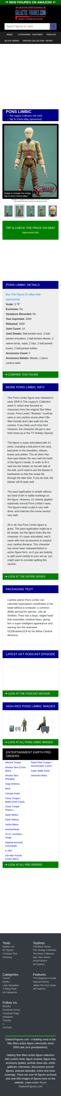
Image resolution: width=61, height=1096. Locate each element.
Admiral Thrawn (13, 762)
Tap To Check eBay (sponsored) (25, 119)
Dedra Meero (12, 824)
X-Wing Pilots (10, 988)
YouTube (7, 1027)
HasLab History (41, 981)
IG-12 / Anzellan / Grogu (14, 836)
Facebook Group (11, 1009)
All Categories (10, 992)
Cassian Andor (12, 793)
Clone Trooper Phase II (12, 808)
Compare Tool (10, 953)
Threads (7, 1020)
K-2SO (8, 850)
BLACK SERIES (12, 41)
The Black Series (42, 946)
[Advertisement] (30, 75)
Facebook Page (11, 1013)
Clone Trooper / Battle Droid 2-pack (15, 800)
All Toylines (39, 964)
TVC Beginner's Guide (44, 978)
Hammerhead (12, 829)
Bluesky (7, 1006)
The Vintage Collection (45, 950)
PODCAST (51, 34)
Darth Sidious (12, 819)
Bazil (7, 788)
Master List (8, 946)
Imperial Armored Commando (14, 844)
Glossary (7, 957)
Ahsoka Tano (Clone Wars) (15, 769)
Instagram (8, 1017)
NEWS (10, 34)
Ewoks (6, 981)
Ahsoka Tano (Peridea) (11, 777)
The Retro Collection (43, 953)
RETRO (49, 41)
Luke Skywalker (11, 985)
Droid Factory (40, 960)
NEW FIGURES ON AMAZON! (31, 2)
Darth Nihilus (11, 815)
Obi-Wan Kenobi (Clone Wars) (13, 857)
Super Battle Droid (40, 770)
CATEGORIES (24, 34)
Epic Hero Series (42, 957)
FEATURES (37, 34)
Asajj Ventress (12, 784)
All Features (39, 988)
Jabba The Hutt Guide (44, 985)
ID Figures (8, 950)
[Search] (53, 26)
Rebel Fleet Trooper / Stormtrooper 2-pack (41, 764)
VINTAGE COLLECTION (31, 41)
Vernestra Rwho (39, 775)
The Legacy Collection (21, 115)
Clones (6, 978)
